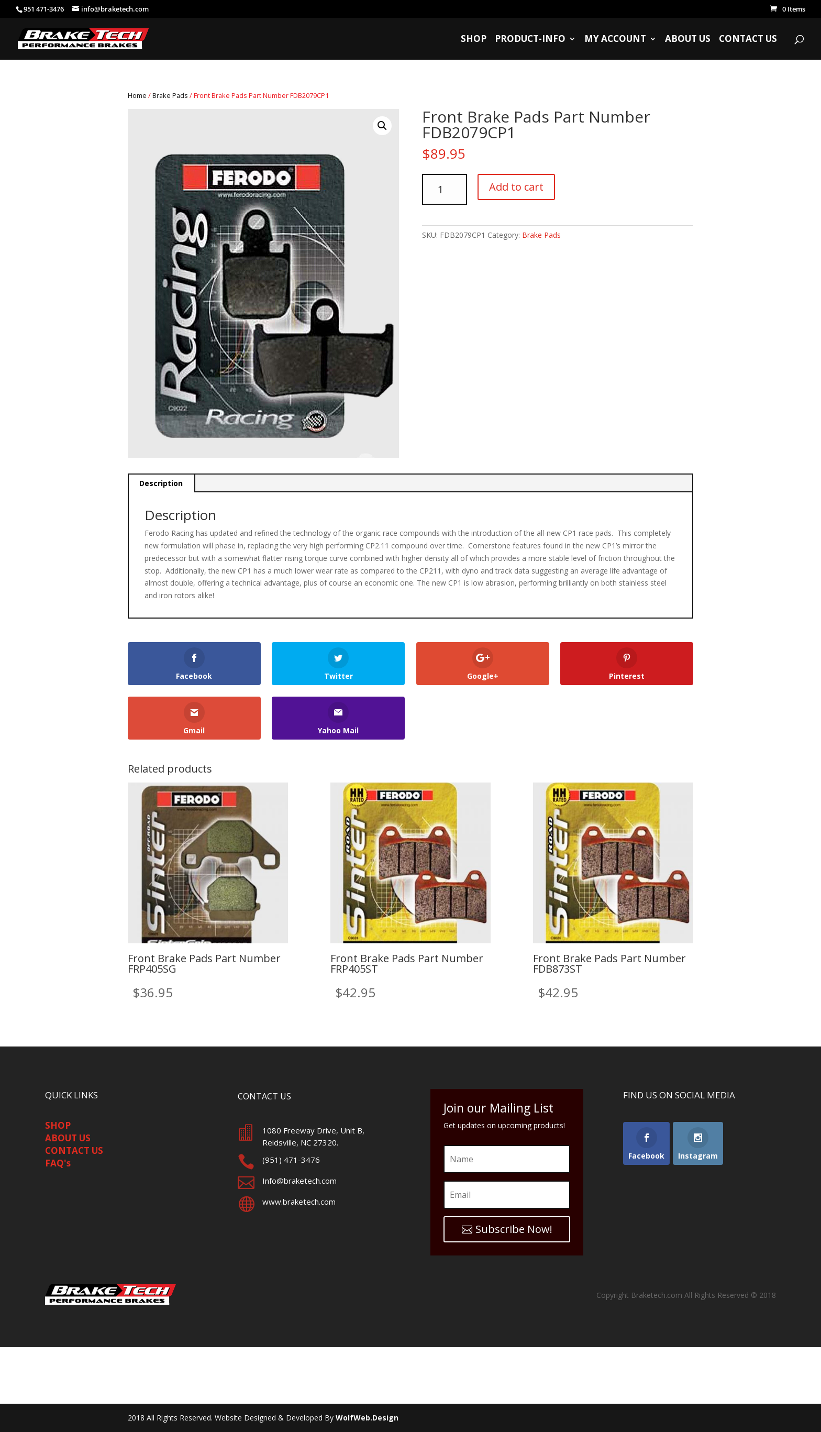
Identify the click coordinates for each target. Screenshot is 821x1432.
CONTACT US (74, 1150)
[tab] (161, 483)
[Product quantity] (444, 189)
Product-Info (530, 40)
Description (161, 483)
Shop (473, 40)
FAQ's (58, 1163)
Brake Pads (170, 95)
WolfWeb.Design (367, 1418)
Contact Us (748, 40)
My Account (615, 40)
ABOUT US (68, 1138)
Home (137, 95)
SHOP (58, 1125)
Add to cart (516, 187)
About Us (688, 40)
